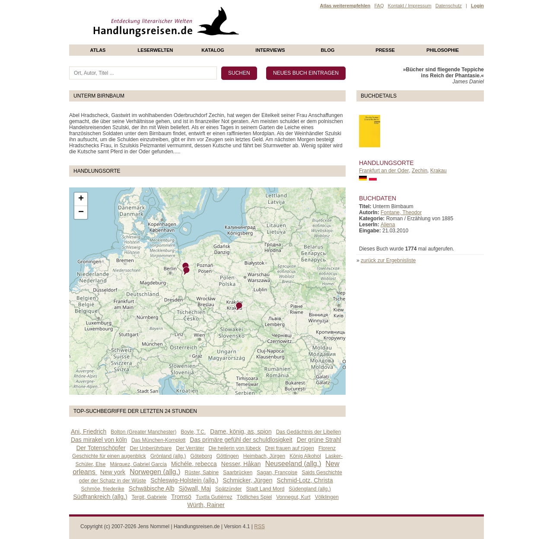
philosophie (442, 50)
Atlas (98, 50)
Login (477, 5)
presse (385, 50)
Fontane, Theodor (401, 212)
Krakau (438, 171)
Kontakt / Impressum (410, 5)
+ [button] (81, 199)
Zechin (419, 171)
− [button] (81, 212)
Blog (328, 50)
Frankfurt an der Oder (384, 171)
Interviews (270, 50)
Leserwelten (155, 50)
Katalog (212, 50)
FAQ (379, 5)
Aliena (388, 225)
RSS (259, 526)
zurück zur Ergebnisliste (388, 260)
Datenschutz (448, 5)
